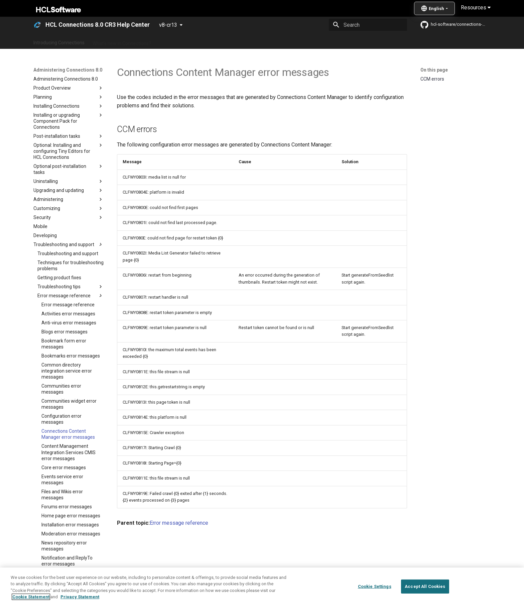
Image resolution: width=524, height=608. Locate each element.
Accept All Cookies (425, 586)
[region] (262, 588)
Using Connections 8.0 (255, 41)
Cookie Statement (30, 596)
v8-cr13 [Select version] (168, 25)
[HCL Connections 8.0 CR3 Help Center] (37, 24)
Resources (476, 7)
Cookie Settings (374, 586)
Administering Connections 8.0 (191, 41)
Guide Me (369, 41)
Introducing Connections (59, 41)
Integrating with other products (318, 41)
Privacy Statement (79, 596)
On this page (434, 70)
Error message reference (179, 523)
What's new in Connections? (122, 41)
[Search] (368, 25)
